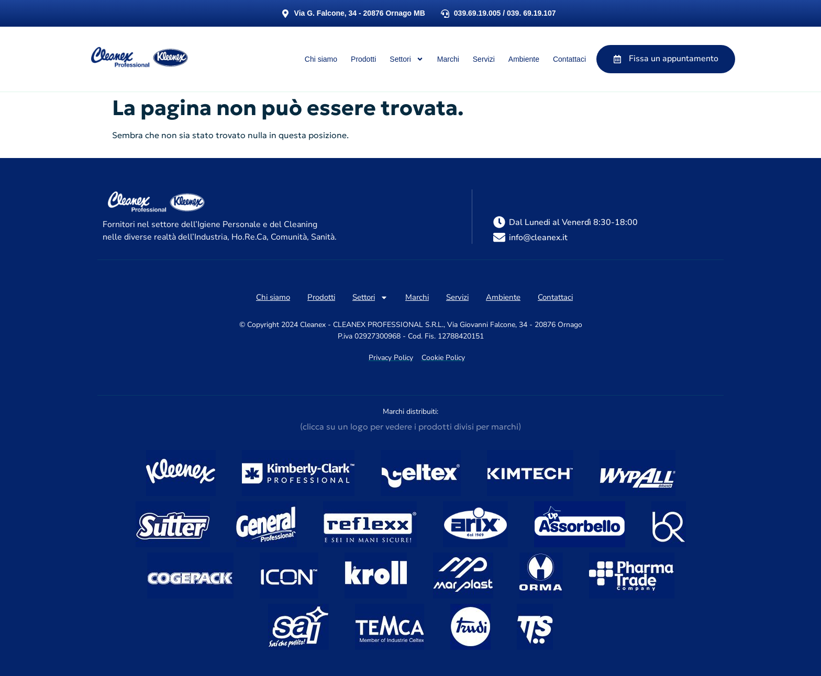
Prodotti (363, 59)
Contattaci (569, 59)
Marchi (448, 59)
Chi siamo (321, 59)
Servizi (484, 59)
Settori (406, 59)
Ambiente (523, 59)
